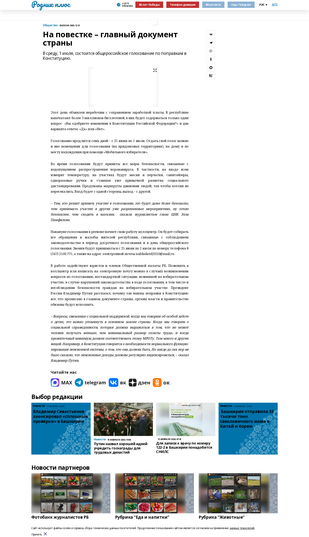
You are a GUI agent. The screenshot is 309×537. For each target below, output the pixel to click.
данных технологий (242, 528)
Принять (36, 534)
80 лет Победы (149, 5)
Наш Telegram (241, 5)
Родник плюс (50, 4)
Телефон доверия (182, 5)
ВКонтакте (213, 5)
